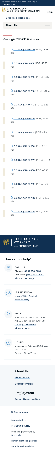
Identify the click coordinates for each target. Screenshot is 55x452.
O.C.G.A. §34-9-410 (24, 49)
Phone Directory (24, 278)
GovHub (16, 435)
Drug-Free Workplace (18, 18)
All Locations (22, 328)
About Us (12, 25)
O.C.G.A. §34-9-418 (24, 170)
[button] (47, 25)
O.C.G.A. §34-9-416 (24, 146)
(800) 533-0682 (35, 274)
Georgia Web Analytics (22, 446)
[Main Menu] (49, 10)
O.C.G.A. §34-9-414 (24, 118)
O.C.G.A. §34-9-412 (24, 77)
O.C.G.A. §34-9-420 (24, 197)
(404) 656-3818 (32, 271)
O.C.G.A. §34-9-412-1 (24, 90)
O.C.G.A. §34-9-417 (24, 160)
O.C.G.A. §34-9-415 (23, 132)
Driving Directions (25, 324)
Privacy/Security (20, 425)
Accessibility (18, 420)
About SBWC (22, 377)
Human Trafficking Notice (24, 441)
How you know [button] (9, 4)
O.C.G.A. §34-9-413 (23, 104)
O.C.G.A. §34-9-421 (24, 211)
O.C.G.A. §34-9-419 (24, 184)
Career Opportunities (27, 399)
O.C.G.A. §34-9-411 (23, 63)
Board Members (24, 383)
